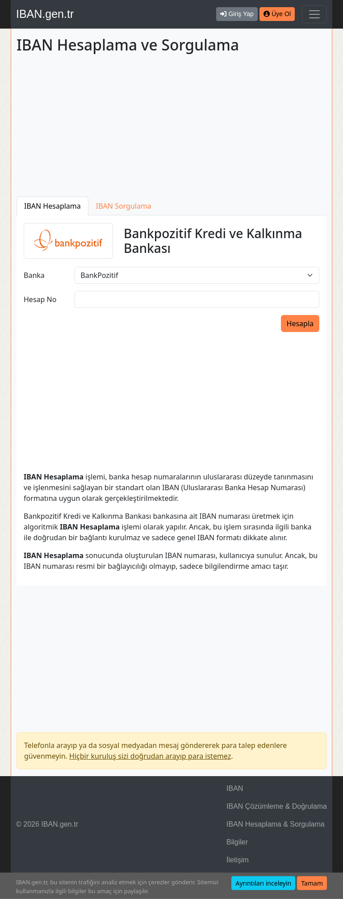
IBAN (234, 788)
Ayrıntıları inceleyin (263, 883)
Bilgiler (237, 842)
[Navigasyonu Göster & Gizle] (314, 14)
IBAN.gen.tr (45, 14)
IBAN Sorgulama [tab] (123, 206)
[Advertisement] (171, 126)
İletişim (237, 860)
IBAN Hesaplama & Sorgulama (275, 824)
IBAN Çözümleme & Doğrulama (276, 806)
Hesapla (300, 323)
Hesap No (40, 299)
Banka (34, 275)
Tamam (312, 883)
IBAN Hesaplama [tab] (52, 206)
